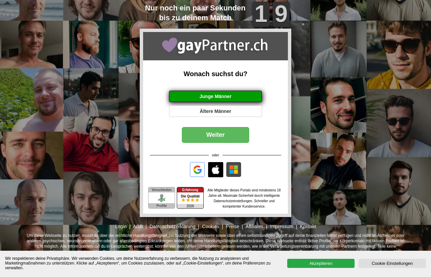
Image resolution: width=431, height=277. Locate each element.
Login (121, 226)
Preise (232, 226)
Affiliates (254, 226)
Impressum (281, 226)
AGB (138, 226)
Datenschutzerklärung (172, 226)
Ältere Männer (215, 111)
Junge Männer (216, 96)
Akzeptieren (321, 263)
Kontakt (308, 226)
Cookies (210, 226)
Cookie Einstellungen (392, 263)
